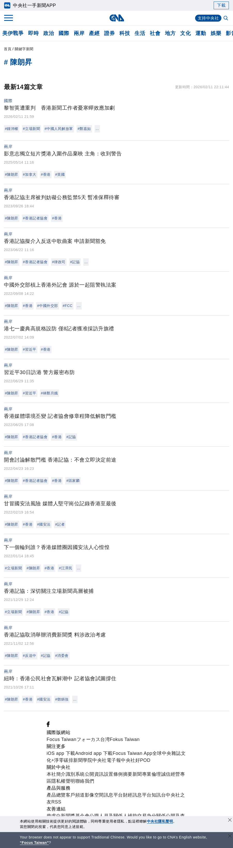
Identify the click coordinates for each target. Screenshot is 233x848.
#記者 (60, 524)
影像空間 (94, 795)
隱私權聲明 (63, 781)
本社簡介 (56, 774)
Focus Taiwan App (132, 753)
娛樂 (216, 33)
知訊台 (159, 795)
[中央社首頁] (117, 18)
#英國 (60, 174)
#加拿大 (29, 174)
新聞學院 (82, 760)
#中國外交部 (47, 306)
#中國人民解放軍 (59, 129)
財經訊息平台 (137, 795)
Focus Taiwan (62, 739)
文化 (185, 33)
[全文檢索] (226, 18)
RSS (56, 802)
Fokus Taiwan (125, 739)
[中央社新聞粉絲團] (48, 725)
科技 (124, 33)
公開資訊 (94, 774)
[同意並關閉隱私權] (230, 820)
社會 (155, 33)
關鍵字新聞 (24, 49)
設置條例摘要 (118, 774)
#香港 (46, 174)
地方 (170, 33)
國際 (64, 33)
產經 (94, 33)
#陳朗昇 (11, 174)
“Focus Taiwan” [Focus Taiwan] (34, 843)
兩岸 (79, 33)
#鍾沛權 (11, 129)
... (97, 129)
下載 (221, 5)
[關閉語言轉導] (230, 836)
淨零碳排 (63, 760)
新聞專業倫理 (146, 774)
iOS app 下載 (61, 753)
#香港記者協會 (35, 218)
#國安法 (44, 524)
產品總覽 (56, 795)
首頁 (7, 49)
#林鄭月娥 (49, 393)
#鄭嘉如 (84, 129)
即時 (33, 33)
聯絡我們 (84, 781)
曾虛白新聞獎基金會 (68, 815)
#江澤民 (65, 568)
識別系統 (75, 774)
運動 (200, 33)
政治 (48, 33)
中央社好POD (136, 760)
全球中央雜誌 (166, 753)
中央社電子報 (106, 760)
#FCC (68, 306)
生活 (140, 33)
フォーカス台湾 (93, 739)
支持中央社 (208, 18)
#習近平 (29, 349)
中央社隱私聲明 (160, 821)
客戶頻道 (75, 795)
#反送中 (29, 655)
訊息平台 (113, 795)
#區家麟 (73, 481)
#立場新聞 (31, 129)
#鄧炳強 (62, 699)
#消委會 (62, 655)
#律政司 (58, 262)
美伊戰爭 (12, 33)
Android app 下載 (94, 753)
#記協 (75, 262)
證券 (109, 33)
